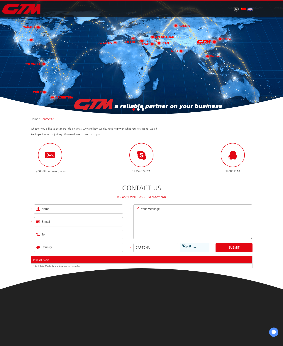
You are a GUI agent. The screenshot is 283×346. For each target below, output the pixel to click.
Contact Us (247, 8)
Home (120, 8)
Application (218, 8)
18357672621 (141, 171)
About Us (169, 8)
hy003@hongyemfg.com (50, 171)
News (193, 8)
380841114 (232, 171)
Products (143, 8)
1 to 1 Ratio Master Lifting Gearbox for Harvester (56, 266)
